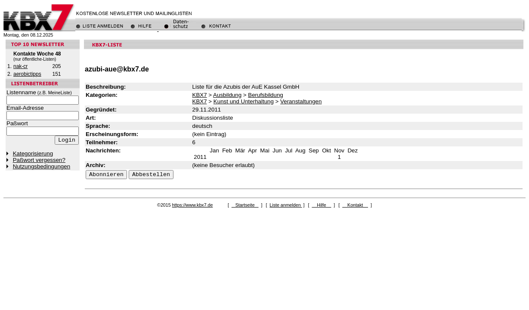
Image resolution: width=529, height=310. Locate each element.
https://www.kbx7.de (192, 205)
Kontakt (355, 205)
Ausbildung (227, 95)
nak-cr (20, 66)
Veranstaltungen (301, 101)
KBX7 (199, 95)
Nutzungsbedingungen (41, 166)
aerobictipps (27, 74)
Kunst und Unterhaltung (243, 101)
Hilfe (321, 205)
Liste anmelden (285, 205)
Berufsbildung (265, 95)
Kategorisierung (33, 153)
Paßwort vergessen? (39, 160)
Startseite (245, 205)
